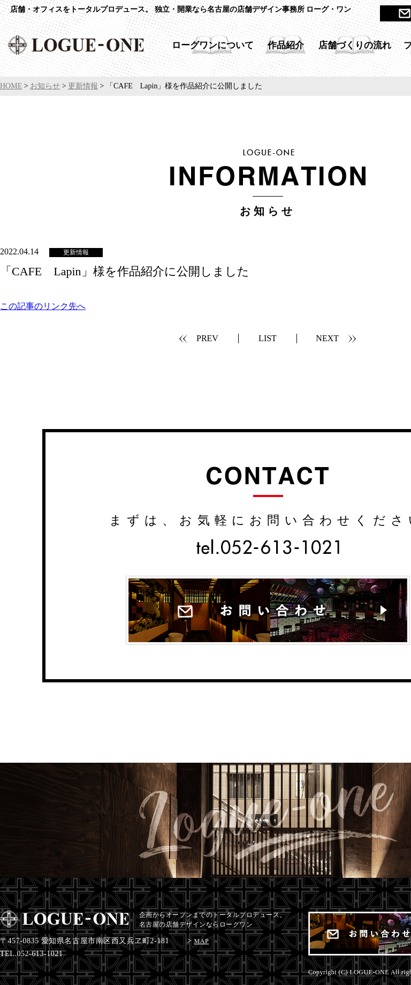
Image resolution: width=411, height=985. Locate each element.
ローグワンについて (213, 45)
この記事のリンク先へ (43, 306)
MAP (201, 941)
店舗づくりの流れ (354, 45)
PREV (207, 338)
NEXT (327, 338)
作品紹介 (286, 45)
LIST (267, 338)
